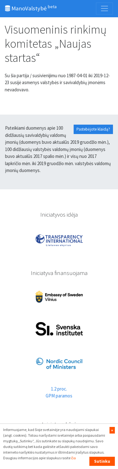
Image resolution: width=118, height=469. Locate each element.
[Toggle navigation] (104, 8)
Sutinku (102, 461)
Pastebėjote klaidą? (93, 129)
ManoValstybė (31, 8)
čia (73, 458)
